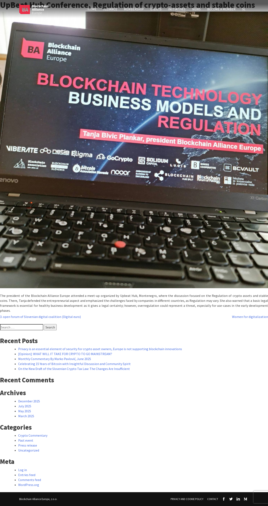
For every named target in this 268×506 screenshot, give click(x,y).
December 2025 (29, 401)
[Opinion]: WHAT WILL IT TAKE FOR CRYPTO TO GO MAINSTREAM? (65, 354)
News (196, 9)
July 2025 (24, 406)
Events (156, 9)
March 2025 (26, 416)
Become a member (221, 9)
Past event (25, 440)
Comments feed (29, 480)
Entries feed (26, 475)
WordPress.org (28, 485)
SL (243, 9)
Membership (134, 9)
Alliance (110, 9)
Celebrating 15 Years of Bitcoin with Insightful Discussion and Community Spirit (74, 364)
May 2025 (24, 411)
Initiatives (176, 9)
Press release (27, 445)
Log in (22, 470)
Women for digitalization (250, 317)
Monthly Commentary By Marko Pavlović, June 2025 (54, 359)
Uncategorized (28, 450)
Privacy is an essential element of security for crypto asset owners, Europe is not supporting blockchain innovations (100, 349)
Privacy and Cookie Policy (187, 499)
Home (92, 9)
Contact (212, 499)
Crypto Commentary (32, 435)
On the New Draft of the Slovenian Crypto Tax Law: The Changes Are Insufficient (74, 369)
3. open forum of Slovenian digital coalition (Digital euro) (40, 317)
